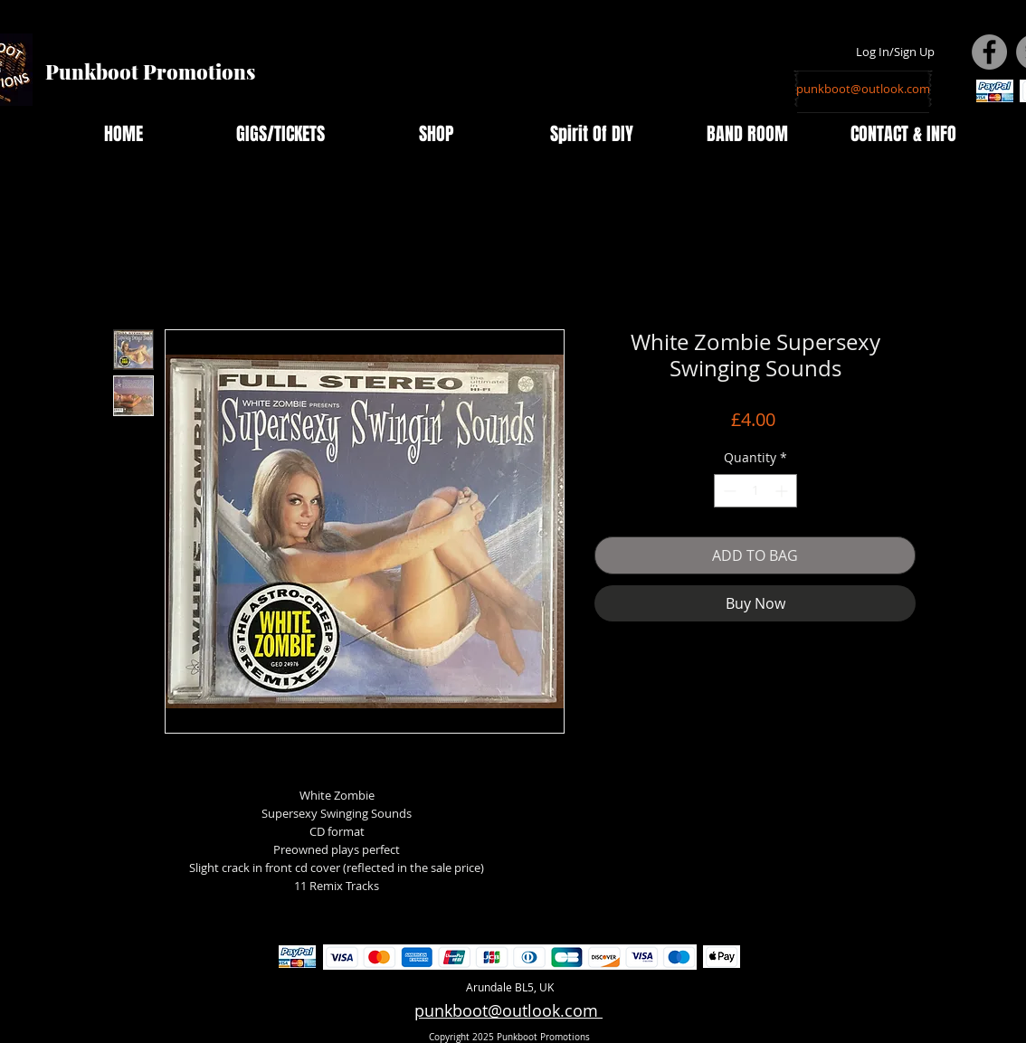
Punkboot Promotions (150, 71)
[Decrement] (728, 491)
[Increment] (783, 491)
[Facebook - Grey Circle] (989, 52)
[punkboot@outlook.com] (863, 89)
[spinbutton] (755, 491)
